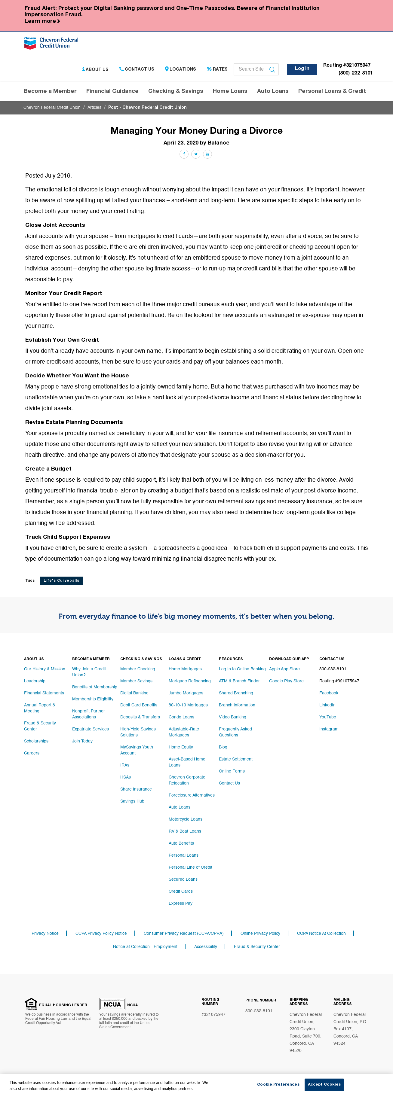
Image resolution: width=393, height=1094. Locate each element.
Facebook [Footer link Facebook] (328, 693)
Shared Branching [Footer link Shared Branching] (236, 693)
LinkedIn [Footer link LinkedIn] (327, 705)
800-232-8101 (258, 1011)
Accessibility (205, 947)
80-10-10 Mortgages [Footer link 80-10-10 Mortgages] (188, 705)
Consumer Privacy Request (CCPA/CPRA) (184, 933)
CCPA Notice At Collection (321, 933)
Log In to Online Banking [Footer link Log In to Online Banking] (242, 669)
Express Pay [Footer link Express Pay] (180, 903)
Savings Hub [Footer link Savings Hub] (132, 801)
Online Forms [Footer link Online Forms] (232, 771)
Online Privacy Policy (260, 933)
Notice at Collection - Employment (145, 947)
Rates (217, 70)
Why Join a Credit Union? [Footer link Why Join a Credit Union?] (89, 672)
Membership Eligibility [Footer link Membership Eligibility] (92, 699)
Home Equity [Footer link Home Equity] (181, 747)
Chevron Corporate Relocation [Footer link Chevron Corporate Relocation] (187, 780)
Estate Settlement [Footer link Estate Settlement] (236, 759)
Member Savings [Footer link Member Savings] (136, 681)
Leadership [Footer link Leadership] (34, 681)
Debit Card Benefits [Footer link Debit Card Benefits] (138, 705)
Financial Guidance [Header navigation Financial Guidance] (112, 91)
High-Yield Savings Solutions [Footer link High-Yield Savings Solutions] (138, 732)
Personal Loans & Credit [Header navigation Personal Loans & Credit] (332, 91)
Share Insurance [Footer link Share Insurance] (136, 789)
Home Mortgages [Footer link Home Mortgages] (185, 669)
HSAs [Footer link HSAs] (125, 777)
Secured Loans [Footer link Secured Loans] (183, 879)
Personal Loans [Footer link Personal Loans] (183, 855)
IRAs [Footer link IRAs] (124, 765)
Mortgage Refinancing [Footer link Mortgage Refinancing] (190, 681)
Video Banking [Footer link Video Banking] (232, 717)
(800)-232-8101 (356, 73)
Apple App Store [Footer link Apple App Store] (284, 669)
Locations (180, 70)
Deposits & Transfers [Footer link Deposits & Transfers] (140, 717)
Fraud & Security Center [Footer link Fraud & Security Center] (40, 726)
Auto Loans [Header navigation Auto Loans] (273, 91)
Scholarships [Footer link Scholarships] (36, 741)
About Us (95, 70)
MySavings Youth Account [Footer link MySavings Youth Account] (136, 750)
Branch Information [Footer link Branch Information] (237, 705)
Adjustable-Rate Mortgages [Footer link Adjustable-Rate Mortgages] (184, 732)
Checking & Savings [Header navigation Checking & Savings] (175, 91)
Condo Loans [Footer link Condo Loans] (181, 717)
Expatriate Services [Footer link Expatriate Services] (90, 729)
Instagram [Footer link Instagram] (329, 729)
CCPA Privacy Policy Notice (101, 933)
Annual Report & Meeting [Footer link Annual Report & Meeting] (39, 708)
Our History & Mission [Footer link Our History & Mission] (44, 669)
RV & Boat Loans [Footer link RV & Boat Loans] (185, 831)
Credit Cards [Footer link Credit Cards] (181, 891)
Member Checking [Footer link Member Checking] (137, 669)
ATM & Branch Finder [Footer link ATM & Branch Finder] (239, 681)
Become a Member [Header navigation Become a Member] (50, 91)
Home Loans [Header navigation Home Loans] (230, 91)
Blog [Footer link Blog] (223, 747)
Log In (302, 69)
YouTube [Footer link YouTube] (327, 717)
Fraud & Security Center (257, 947)
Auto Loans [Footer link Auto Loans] (179, 807)
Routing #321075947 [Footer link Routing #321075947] (339, 681)
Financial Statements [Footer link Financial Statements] (44, 693)
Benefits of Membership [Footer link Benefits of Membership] (94, 687)
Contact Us (136, 70)
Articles (94, 107)
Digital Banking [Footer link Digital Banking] (134, 693)
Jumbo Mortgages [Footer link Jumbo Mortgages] (186, 693)
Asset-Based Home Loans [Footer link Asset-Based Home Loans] (187, 762)
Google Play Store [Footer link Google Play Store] (286, 681)
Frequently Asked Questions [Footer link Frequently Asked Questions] (235, 732)
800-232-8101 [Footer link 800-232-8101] (332, 669)
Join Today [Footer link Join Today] (82, 741)
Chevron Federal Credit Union (52, 107)
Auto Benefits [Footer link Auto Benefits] (181, 843)
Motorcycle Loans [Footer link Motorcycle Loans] (185, 819)
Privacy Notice (45, 933)
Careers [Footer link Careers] (31, 753)
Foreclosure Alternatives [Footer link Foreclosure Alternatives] (192, 795)
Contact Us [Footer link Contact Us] (229, 783)
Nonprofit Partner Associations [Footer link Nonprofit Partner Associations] (88, 714)
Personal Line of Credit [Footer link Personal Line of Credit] (190, 867)
